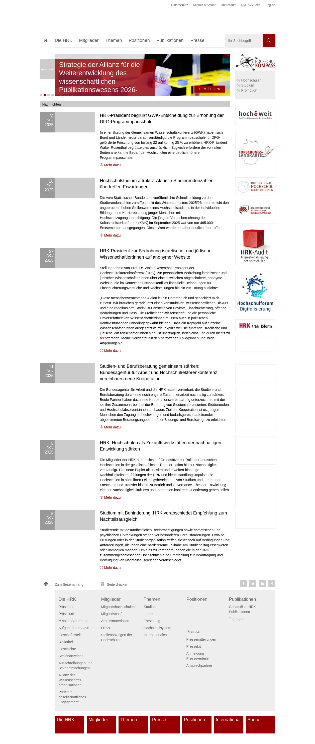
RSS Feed (253, 5)
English (270, 5)
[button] (70, 584)
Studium (247, 85)
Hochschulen (251, 80)
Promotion (249, 90)
